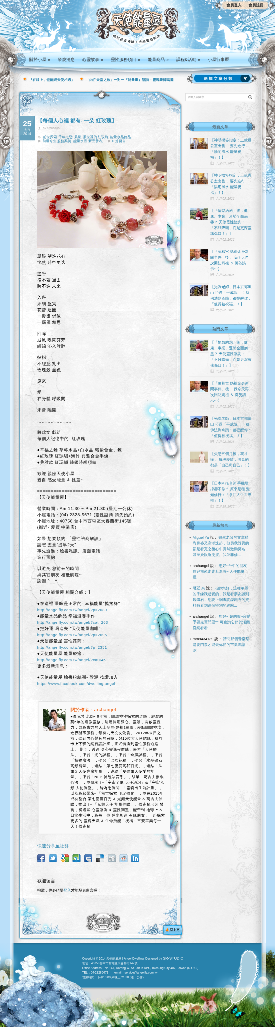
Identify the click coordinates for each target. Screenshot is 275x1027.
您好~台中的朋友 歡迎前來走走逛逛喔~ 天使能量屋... (220, 571)
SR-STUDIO (173, 958)
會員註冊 (256, 5)
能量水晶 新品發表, (88, 141)
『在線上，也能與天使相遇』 (51, 80)
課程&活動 (188, 59)
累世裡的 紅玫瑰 (95, 137)
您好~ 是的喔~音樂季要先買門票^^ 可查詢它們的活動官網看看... (221, 622)
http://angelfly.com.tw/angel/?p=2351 (72, 647)
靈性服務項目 (125, 59)
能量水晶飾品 (120, 137)
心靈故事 (92, 59)
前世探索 (50, 137)
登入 (67, 890)
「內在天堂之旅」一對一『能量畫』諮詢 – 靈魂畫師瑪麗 (130, 80)
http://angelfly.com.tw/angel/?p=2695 (72, 635)
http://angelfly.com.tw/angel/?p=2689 (72, 610)
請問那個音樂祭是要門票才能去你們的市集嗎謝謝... (221, 644)
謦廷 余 (199, 588)
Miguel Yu (201, 537)
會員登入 (234, 5)
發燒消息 (66, 59)
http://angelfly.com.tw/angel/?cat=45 (71, 660)
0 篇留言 (119, 141)
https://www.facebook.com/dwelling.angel (76, 683)
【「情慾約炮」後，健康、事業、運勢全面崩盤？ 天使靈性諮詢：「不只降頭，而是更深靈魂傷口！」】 (231, 222)
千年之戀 (65, 137)
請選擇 (223, 78)
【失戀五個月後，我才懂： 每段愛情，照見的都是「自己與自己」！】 (231, 459)
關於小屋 (39, 59)
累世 (77, 137)
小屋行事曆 (218, 59)
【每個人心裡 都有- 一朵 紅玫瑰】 (77, 120)
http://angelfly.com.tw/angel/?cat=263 (72, 622)
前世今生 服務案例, (58, 141)
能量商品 (158, 59)
